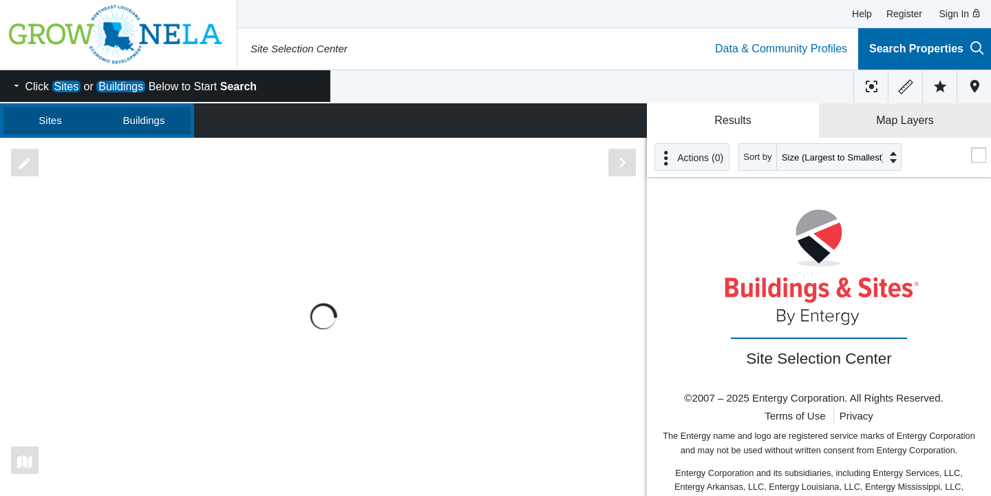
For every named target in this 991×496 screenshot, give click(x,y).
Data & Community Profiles (781, 48)
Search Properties (926, 48)
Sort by (757, 157)
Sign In (960, 13)
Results (732, 120)
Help (862, 13)
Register (904, 13)
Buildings (144, 120)
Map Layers (905, 120)
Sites (50, 120)
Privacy (856, 416)
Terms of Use (795, 416)
